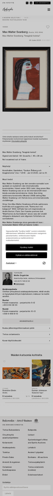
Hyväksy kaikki (26, 247)
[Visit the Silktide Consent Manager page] (44, 263)
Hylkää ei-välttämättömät (26, 255)
